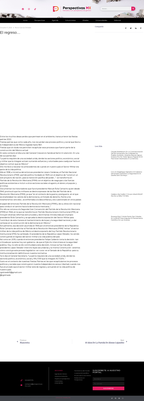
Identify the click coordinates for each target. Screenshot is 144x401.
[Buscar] (133, 9)
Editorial (117, 20)
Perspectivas (39, 20)
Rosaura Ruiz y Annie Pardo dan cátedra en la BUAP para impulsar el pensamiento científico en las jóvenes (127, 218)
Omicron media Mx (63, 398)
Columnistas (70, 20)
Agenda (55, 20)
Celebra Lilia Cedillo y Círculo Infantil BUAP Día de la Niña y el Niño (127, 195)
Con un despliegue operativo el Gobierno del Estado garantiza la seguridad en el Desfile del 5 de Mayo (126, 173)
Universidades (101, 20)
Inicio (25, 20)
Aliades (86, 20)
